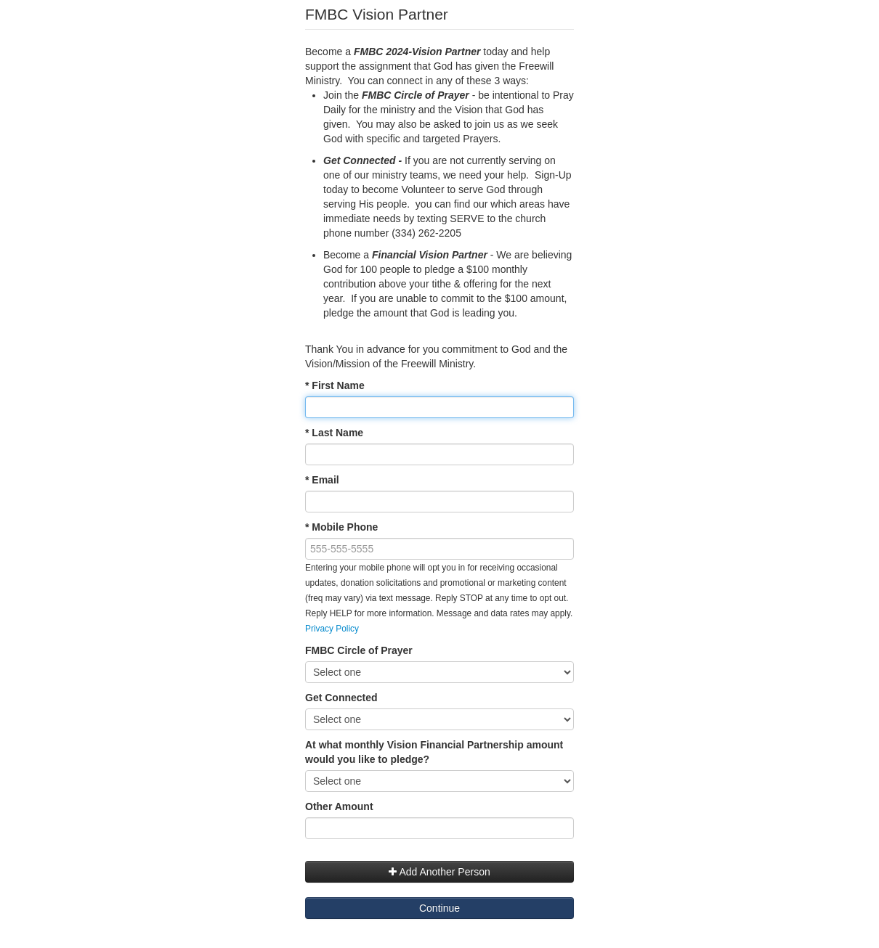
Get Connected (341, 697)
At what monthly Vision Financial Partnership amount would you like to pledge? (434, 752)
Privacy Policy (332, 629)
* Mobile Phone (341, 527)
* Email (322, 480)
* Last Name (334, 432)
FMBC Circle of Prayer (359, 650)
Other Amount (339, 806)
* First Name (335, 385)
